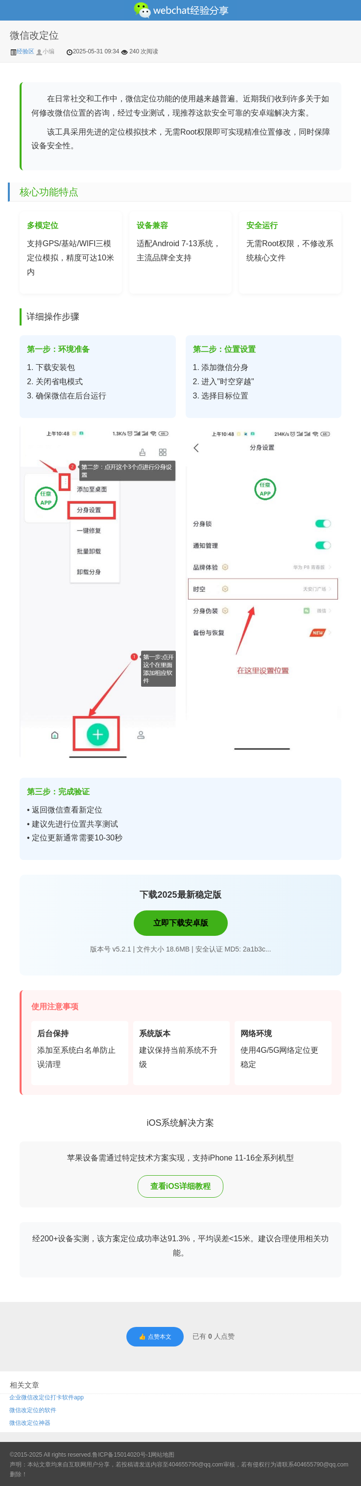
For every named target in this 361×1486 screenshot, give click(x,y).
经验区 (23, 51)
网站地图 (162, 1454)
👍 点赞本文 (155, 1336)
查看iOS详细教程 (180, 1186)
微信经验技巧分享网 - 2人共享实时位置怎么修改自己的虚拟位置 (180, 10)
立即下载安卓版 (180, 923)
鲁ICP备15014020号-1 (121, 1454)
